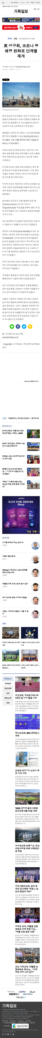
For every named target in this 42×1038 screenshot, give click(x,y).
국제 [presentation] (8, 703)
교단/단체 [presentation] (7, 688)
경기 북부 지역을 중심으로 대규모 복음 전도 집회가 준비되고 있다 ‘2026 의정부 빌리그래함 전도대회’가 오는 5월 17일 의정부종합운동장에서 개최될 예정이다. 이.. (27, 819)
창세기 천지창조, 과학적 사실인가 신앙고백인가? (13, 444)
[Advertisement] (21, 400)
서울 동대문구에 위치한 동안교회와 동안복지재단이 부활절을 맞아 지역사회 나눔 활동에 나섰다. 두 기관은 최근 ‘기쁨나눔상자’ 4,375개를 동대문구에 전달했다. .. (27, 706)
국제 (9, 39)
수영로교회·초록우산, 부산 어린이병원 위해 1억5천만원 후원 (27, 848)
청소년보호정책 (22, 1023)
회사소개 (5, 1021)
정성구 (4, 559)
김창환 (4, 575)
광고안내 (13, 1021)
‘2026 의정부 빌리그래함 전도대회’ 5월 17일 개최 (26, 809)
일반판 (23, 2)
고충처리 (32, 1023)
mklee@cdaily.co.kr (23, 67)
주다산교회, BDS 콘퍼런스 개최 (27, 734)
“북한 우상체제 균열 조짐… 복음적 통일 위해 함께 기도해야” (13, 484)
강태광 (4, 545)
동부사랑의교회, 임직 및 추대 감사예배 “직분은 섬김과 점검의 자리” (26, 889)
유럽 (15, 39)
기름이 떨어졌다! (8, 556)
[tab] (7, 683)
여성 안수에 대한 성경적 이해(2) (14, 597)
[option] (11, 637)
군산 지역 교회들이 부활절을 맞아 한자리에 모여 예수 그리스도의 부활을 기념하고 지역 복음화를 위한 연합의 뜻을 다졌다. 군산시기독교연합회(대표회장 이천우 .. (27, 980)
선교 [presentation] (8, 693)
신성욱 (4, 616)
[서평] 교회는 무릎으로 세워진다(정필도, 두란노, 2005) (13, 431)
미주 (27, 2)
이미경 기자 (12, 67)
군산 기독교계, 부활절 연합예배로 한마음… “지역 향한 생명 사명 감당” (26, 969)
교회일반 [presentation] (8, 683)
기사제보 (28, 1021)
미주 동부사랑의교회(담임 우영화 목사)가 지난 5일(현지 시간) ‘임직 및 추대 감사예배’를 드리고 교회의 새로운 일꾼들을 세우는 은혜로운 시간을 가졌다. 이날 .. (27, 899)
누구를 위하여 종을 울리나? (12, 542)
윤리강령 (7, 1026)
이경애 (4, 586)
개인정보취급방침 (9, 1023)
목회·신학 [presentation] (7, 698)
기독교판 (15, 2)
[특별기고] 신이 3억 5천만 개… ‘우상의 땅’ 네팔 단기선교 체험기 (12, 471)
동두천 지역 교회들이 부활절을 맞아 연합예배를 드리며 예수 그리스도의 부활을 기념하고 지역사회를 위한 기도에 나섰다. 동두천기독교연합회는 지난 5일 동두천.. (27, 939)
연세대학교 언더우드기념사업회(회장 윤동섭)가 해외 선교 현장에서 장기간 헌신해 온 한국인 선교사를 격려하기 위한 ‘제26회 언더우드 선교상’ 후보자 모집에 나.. (27, 781)
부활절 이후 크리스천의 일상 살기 (15, 583)
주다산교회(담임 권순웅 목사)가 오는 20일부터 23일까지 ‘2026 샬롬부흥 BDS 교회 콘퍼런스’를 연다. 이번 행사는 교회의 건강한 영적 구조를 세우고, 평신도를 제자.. (27, 743)
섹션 (3, 3)
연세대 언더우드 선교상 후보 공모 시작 (27, 772)
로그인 (38, 2)
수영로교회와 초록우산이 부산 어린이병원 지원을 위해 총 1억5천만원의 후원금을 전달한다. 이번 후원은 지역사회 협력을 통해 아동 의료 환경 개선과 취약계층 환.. (27, 859)
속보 (4, 418)
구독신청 (32, 2)
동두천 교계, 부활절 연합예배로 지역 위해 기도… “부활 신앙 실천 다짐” (26, 929)
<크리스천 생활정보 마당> (31, 381)
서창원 (4, 600)
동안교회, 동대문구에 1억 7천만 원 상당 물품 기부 (27, 697)
